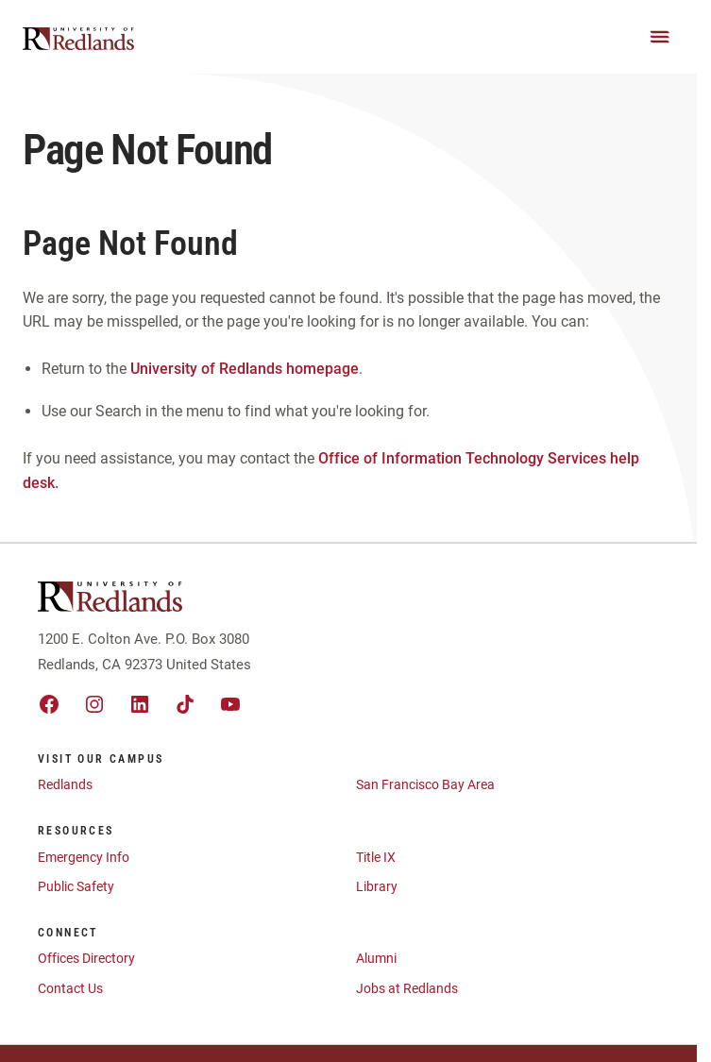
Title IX (376, 857)
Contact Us (70, 988)
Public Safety (76, 886)
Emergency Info (83, 857)
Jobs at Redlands (407, 988)
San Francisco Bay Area (425, 784)
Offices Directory (86, 958)
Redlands (65, 784)
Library (377, 886)
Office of (348, 458)
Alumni (376, 958)
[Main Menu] (660, 37)
